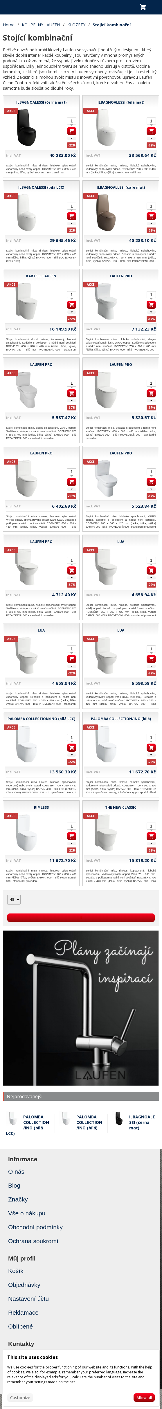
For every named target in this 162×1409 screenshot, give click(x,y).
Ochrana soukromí (33, 1241)
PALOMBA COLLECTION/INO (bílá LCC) (27, 1125)
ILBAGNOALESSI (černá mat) (142, 1122)
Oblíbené (20, 1326)
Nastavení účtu (28, 1298)
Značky (18, 1199)
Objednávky (24, 1284)
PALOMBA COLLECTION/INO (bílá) (89, 1122)
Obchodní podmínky (35, 1227)
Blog (14, 1185)
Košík (16, 1270)
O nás (16, 1171)
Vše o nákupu (26, 1213)
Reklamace (23, 1312)
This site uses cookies (32, 1357)
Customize (20, 1397)
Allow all (144, 1397)
